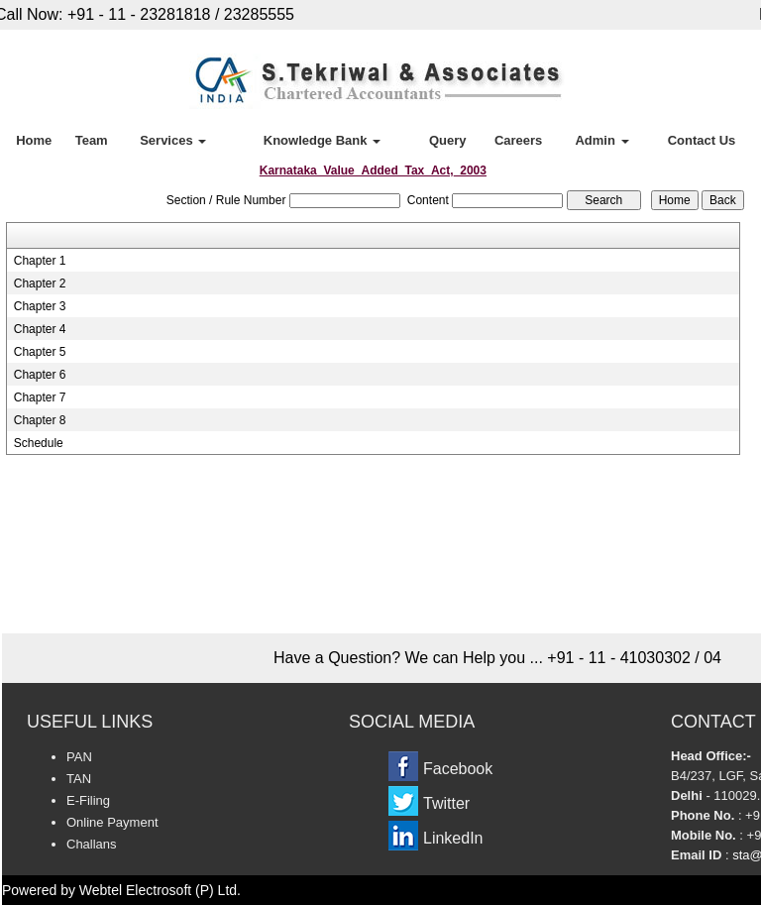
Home (34, 140)
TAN (78, 778)
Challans (91, 844)
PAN (79, 756)
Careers (518, 140)
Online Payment (112, 822)
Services (173, 140)
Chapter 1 (40, 261)
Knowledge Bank (322, 140)
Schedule (38, 443)
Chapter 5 (40, 352)
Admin (601, 140)
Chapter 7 (40, 397)
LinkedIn (453, 838)
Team (91, 140)
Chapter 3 (40, 306)
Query (448, 140)
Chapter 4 (40, 329)
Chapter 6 (40, 375)
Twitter (446, 803)
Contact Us (702, 140)
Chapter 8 (40, 420)
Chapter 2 (40, 283)
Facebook (457, 768)
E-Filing (88, 800)
